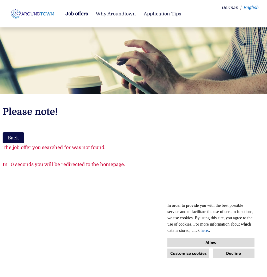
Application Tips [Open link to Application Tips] (162, 13)
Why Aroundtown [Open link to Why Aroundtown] (116, 13)
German (230, 7)
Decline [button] (233, 253)
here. (205, 230)
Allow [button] (210, 242)
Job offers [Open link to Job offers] (76, 13)
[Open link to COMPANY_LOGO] (33, 13)
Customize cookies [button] (188, 253)
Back (13, 137)
